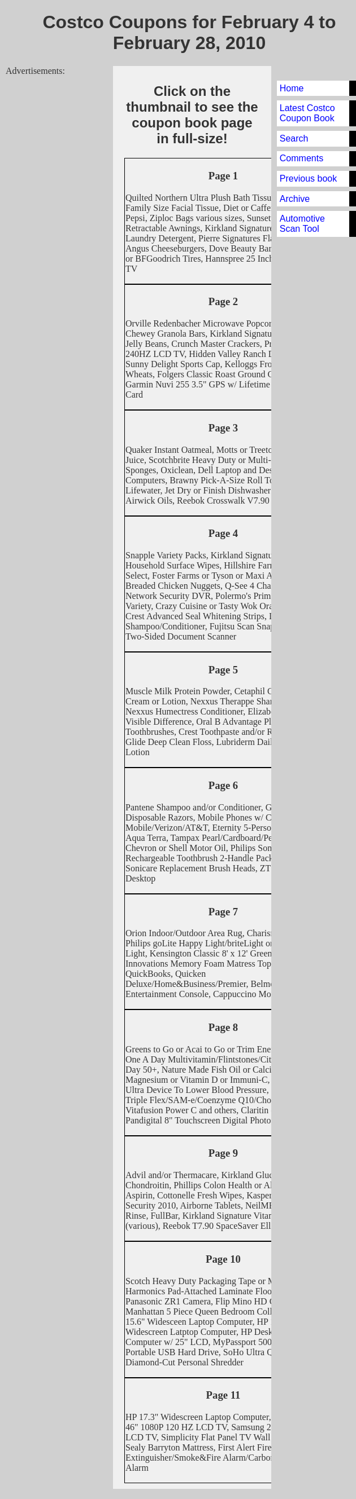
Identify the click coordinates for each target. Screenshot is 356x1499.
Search (294, 138)
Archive (295, 199)
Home (292, 88)
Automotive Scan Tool (302, 223)
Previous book (308, 178)
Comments (301, 158)
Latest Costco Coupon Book (307, 113)
